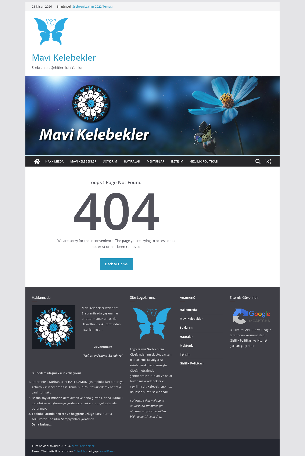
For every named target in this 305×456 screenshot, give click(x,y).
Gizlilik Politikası (204, 161)
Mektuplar (155, 161)
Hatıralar (132, 161)
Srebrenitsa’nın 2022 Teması (92, 6)
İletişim (177, 161)
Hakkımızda (54, 161)
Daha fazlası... (42, 424)
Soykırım (110, 161)
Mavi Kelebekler (64, 57)
